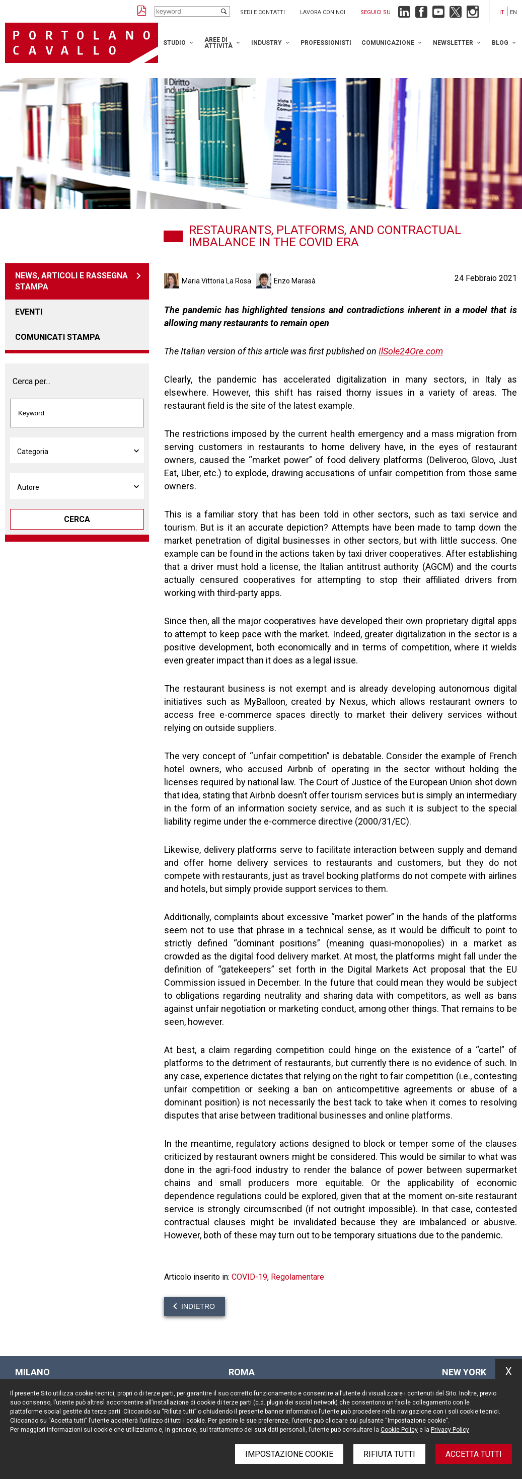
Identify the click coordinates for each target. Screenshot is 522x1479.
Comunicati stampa (57, 337)
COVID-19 (249, 1277)
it (501, 12)
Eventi (28, 312)
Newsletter (453, 42)
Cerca (77, 519)
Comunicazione (387, 42)
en (513, 12)
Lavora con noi (322, 12)
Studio (174, 42)
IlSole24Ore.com (411, 351)
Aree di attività (218, 42)
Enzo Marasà (295, 280)
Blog (500, 42)
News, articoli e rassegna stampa (71, 281)
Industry (266, 42)
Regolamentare (297, 1277)
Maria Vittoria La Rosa (216, 280)
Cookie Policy (399, 1429)
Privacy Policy (450, 1429)
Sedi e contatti (262, 12)
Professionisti (326, 42)
